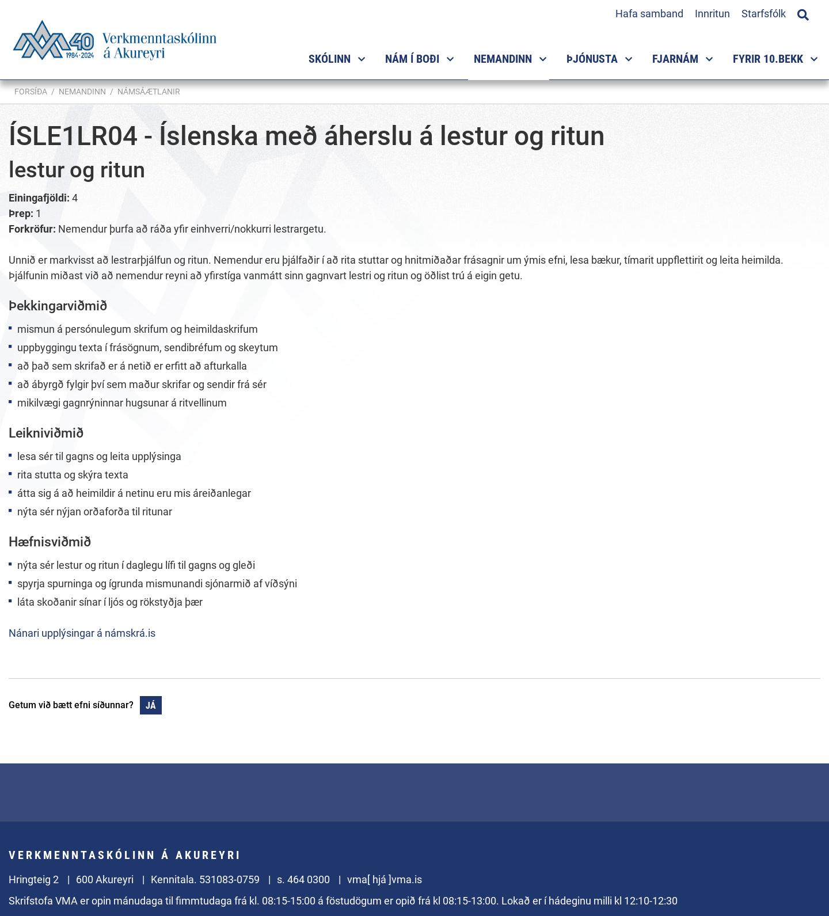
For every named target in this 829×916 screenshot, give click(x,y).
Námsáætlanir (148, 91)
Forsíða (30, 91)
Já (151, 705)
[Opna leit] (803, 13)
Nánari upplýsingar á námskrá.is (82, 633)
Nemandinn (82, 91)
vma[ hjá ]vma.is (384, 879)
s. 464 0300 (303, 879)
